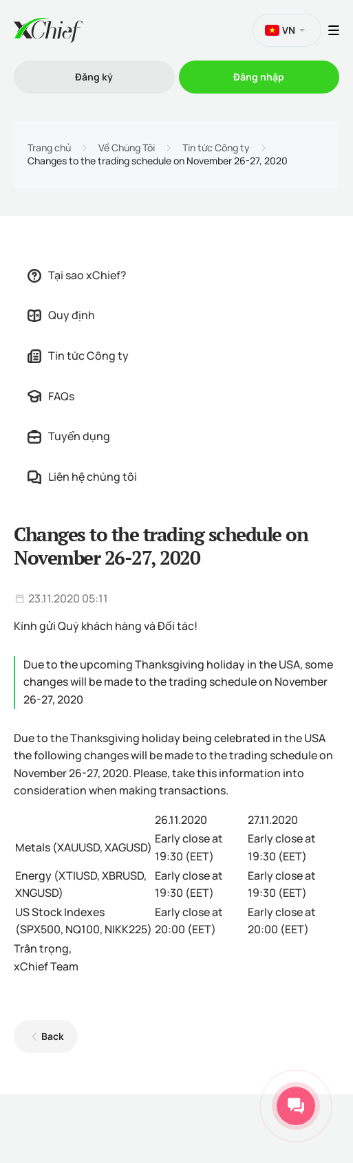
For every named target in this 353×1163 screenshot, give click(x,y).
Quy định (61, 315)
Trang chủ (49, 148)
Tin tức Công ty (216, 148)
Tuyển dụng (69, 436)
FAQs (51, 396)
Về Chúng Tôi (126, 148)
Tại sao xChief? (77, 275)
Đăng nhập (258, 76)
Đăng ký (94, 76)
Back (52, 1036)
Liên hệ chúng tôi (82, 476)
